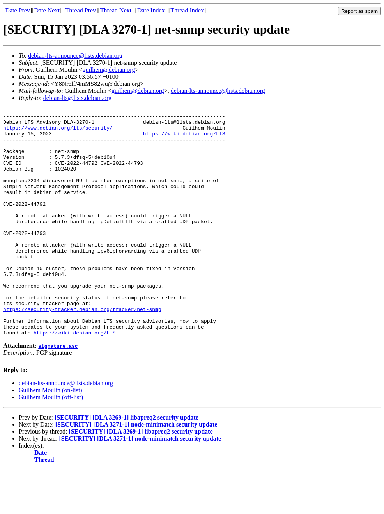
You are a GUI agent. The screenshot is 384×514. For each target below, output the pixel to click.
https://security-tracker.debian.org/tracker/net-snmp (82, 348)
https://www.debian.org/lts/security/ (58, 131)
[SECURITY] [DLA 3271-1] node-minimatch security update (136, 469)
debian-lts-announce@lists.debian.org (75, 55)
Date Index (151, 10)
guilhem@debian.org (109, 69)
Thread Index (187, 10)
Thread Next (115, 10)
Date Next (47, 10)
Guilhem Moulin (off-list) (51, 441)
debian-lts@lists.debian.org (77, 97)
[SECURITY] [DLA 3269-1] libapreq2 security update (126, 462)
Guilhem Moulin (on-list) (50, 434)
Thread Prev (80, 10)
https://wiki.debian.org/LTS (184, 138)
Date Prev (17, 10)
